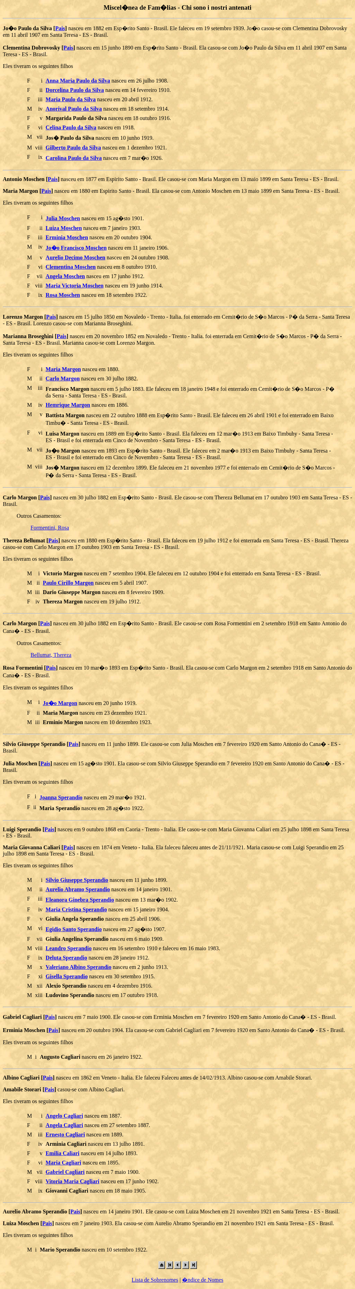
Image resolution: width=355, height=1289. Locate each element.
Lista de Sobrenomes (155, 1280)
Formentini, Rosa (50, 528)
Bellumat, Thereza (51, 655)
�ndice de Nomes (202, 1280)
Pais (60, 28)
